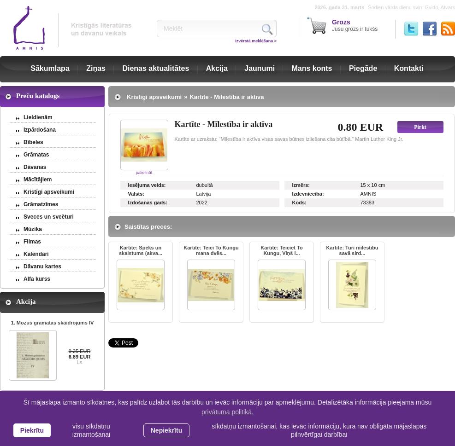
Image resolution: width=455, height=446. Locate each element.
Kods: (299, 202)
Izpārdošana (40, 130)
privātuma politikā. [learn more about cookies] (227, 412)
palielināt (144, 172)
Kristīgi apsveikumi (49, 192)
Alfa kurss (37, 279)
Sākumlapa (49, 68)
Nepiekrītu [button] (166, 430)
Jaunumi (259, 68)
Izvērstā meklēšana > (256, 41)
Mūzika (33, 229)
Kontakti (409, 68)
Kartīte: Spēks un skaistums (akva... (140, 250)
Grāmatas (36, 154)
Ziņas (96, 68)
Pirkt (420, 127)
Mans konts (312, 68)
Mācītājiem (38, 179)
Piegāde (363, 68)
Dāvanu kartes (42, 266)
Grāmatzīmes (41, 204)
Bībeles (33, 142)
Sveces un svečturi (49, 217)
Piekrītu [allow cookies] (32, 430)
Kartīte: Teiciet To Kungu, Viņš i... (281, 250)
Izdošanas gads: (148, 202)
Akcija (217, 68)
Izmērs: (301, 185)
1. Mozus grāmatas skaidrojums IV (52, 322)
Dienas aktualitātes (155, 68)
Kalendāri (36, 254)
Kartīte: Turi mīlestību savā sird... (352, 250)
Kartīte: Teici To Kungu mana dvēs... (210, 250)
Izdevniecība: (308, 194)
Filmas (32, 241)
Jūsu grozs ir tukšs (355, 25)
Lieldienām (38, 117)
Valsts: (136, 194)
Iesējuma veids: (147, 185)
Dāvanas (35, 167)
